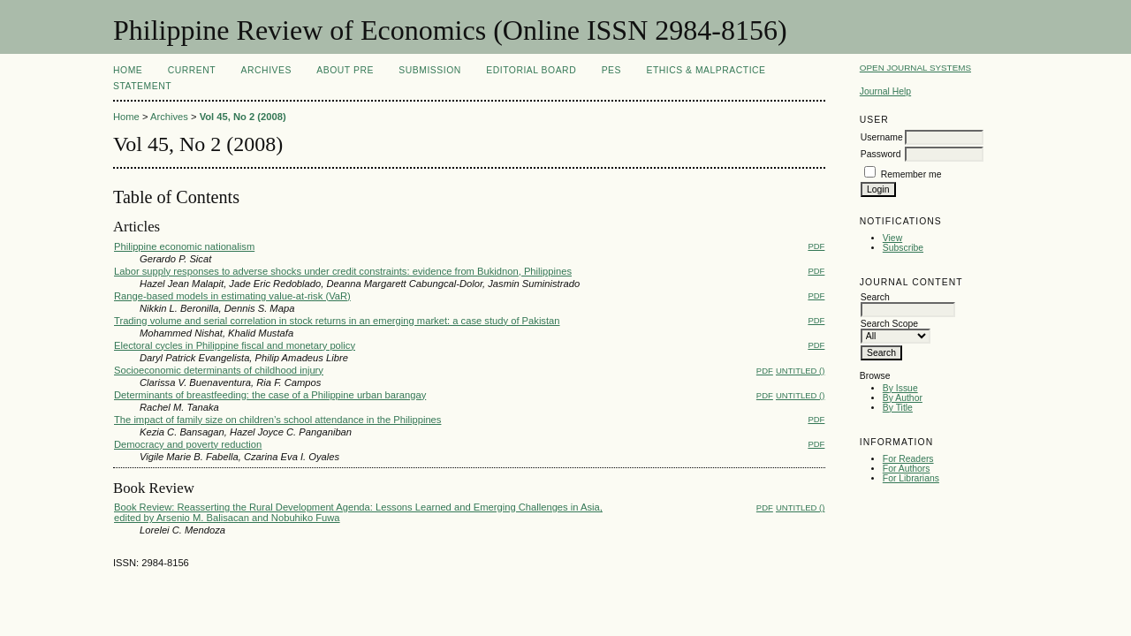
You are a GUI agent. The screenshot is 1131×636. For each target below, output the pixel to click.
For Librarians (911, 478)
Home (127, 70)
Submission (429, 70)
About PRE (345, 70)
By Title (898, 408)
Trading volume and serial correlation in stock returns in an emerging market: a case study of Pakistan (337, 320)
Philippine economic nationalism (184, 246)
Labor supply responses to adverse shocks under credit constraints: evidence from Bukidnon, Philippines (343, 271)
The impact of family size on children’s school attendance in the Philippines (277, 419)
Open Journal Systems (915, 67)
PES (611, 70)
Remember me (911, 174)
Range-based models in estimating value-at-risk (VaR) (232, 296)
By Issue (900, 388)
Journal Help (885, 91)
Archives (266, 70)
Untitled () (800, 370)
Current (192, 70)
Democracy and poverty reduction (188, 444)
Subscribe (903, 248)
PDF (816, 246)
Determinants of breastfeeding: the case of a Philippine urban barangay (270, 395)
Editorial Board (531, 70)
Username (882, 137)
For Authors (906, 468)
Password (881, 154)
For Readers (908, 459)
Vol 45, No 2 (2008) (243, 116)
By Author (902, 398)
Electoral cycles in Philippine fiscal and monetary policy (234, 345)
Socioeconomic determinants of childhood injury (218, 370)
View (892, 238)
